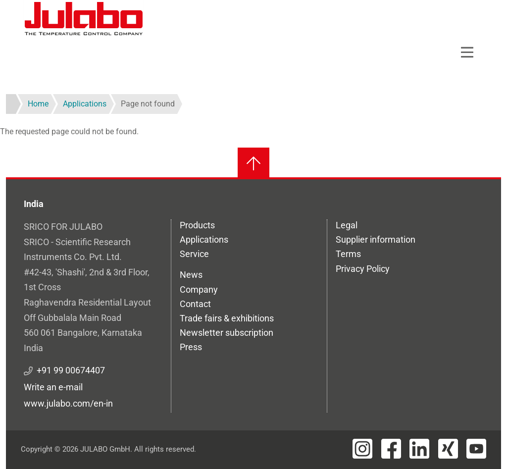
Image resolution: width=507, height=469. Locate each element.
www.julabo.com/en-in (68, 403)
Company (199, 289)
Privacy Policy (363, 268)
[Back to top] (253, 163)
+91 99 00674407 (71, 370)
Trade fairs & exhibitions (227, 318)
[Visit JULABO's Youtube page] (476, 449)
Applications (204, 239)
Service (194, 254)
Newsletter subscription (226, 332)
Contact (195, 304)
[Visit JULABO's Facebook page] (391, 449)
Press (191, 347)
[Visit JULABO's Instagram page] (362, 449)
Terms (348, 254)
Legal (346, 225)
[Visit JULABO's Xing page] (448, 449)
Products (197, 225)
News (191, 274)
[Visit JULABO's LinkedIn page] (419, 449)
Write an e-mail (53, 387)
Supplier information (375, 239)
